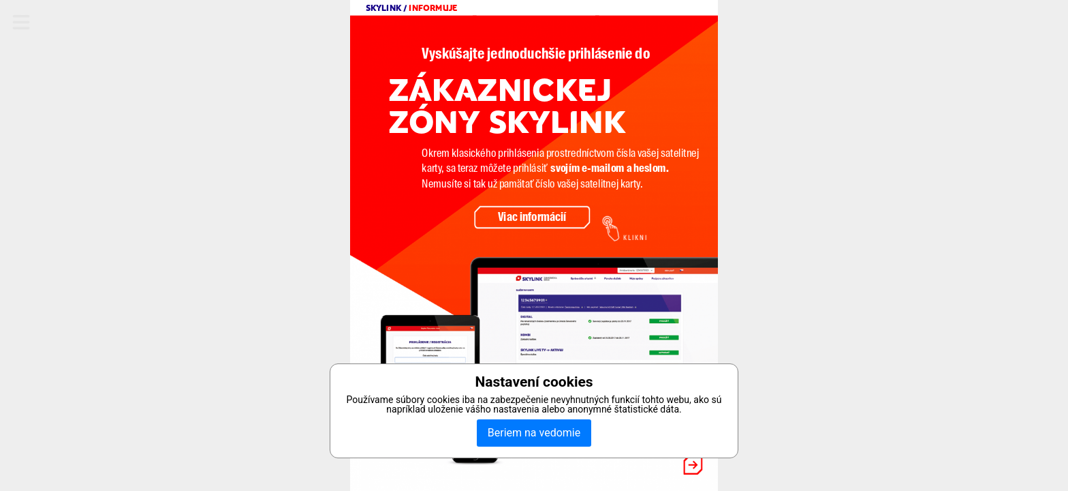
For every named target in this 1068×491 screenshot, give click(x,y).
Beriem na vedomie (534, 432)
